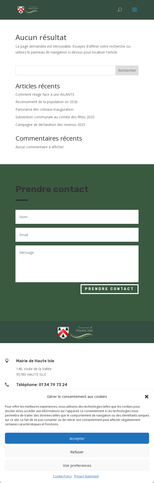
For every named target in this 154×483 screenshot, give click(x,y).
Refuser (77, 451)
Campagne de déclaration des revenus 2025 (50, 124)
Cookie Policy (62, 476)
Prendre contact (109, 289)
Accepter (77, 438)
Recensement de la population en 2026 (46, 101)
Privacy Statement (86, 476)
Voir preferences (77, 465)
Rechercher (127, 70)
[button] (146, 396)
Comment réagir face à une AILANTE (44, 94)
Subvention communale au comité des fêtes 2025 (55, 117)
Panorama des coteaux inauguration (44, 109)
